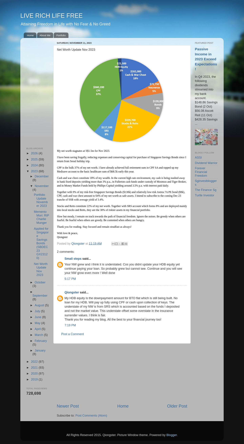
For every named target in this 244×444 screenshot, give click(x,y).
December (42, 176)
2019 (35, 379)
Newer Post (68, 406)
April (38, 329)
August (40, 305)
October (40, 282)
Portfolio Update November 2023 (41, 200)
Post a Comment (72, 334)
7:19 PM (70, 325)
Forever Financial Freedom (201, 172)
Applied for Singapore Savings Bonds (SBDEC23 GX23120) (41, 243)
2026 (35, 153)
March (39, 335)
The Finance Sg (205, 190)
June (38, 317)
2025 (35, 159)
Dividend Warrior (206, 163)
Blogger (171, 435)
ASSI (198, 157)
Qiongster (72, 292)
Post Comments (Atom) (91, 415)
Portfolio (61, 35)
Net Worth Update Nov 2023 (41, 269)
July (38, 311)
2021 (35, 367)
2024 (35, 165)
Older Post (177, 406)
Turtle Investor (204, 195)
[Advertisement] (122, 373)
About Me (45, 35)
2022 (35, 361)
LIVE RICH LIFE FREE (51, 15)
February (41, 341)
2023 (35, 171)
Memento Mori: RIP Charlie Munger (41, 217)
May (38, 323)
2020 (35, 373)
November (42, 186)
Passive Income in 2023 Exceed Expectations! (206, 59)
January (40, 350)
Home (30, 35)
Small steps (73, 258)
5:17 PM (70, 279)
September (40, 295)
